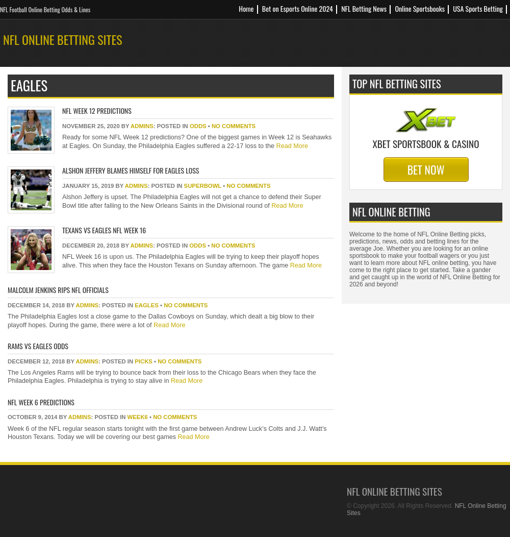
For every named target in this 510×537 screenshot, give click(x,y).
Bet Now (426, 169)
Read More (291, 146)
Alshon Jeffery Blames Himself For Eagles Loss (130, 170)
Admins (142, 126)
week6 (138, 417)
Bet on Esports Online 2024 (297, 8)
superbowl (202, 186)
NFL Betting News (364, 8)
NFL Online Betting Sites (62, 39)
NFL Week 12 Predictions (97, 110)
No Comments (234, 126)
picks (143, 361)
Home (246, 8)
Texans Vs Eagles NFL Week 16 (104, 230)
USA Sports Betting (478, 8)
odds (198, 126)
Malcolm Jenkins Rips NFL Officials (58, 289)
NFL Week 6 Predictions (41, 402)
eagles (147, 305)
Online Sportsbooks (420, 8)
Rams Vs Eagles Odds (38, 345)
